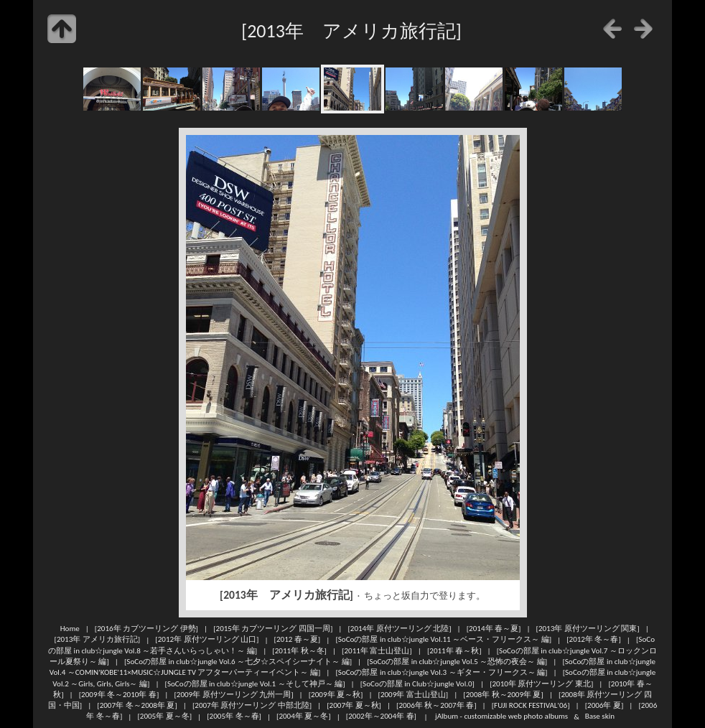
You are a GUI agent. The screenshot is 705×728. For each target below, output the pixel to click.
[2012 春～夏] (297, 640)
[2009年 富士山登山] (413, 694)
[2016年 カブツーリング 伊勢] (146, 628)
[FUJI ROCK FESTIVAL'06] (531, 705)
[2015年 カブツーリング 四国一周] (272, 628)
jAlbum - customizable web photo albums (501, 716)
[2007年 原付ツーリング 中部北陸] (252, 705)
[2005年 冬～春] (234, 716)
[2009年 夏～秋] (336, 694)
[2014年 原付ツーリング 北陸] (399, 628)
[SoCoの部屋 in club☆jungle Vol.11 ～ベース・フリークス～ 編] (443, 640)
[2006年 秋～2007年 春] (436, 705)
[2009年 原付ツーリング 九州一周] (233, 694)
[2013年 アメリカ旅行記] (98, 640)
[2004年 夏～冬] (303, 716)
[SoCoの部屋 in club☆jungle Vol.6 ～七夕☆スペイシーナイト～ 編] (238, 661)
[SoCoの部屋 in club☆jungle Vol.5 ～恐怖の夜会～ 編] (457, 661)
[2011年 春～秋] (454, 650)
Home (70, 628)
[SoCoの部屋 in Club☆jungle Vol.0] (417, 683)
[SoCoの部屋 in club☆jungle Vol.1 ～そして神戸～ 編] (255, 683)
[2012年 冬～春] (593, 640)
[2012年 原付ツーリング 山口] (206, 640)
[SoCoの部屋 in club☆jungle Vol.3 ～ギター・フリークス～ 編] (441, 672)
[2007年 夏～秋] (354, 705)
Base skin (600, 716)
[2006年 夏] (604, 705)
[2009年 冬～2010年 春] (119, 694)
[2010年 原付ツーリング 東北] (541, 683)
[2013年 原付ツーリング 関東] (588, 628)
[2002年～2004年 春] (381, 716)
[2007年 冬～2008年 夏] (137, 705)
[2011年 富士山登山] (377, 650)
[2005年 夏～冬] (164, 716)
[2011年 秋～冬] (299, 650)
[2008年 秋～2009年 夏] (503, 694)
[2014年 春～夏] (494, 628)
